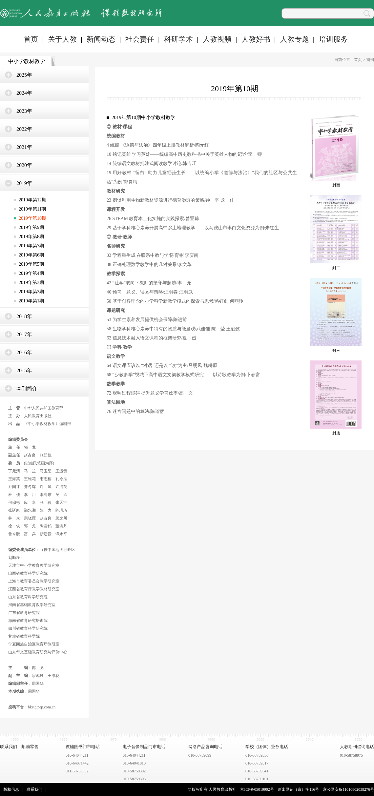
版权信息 (11, 789)
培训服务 (333, 39)
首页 (31, 39)
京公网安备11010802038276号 (348, 789)
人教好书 (255, 39)
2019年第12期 (32, 199)
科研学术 (178, 39)
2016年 (24, 352)
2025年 (24, 75)
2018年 (24, 316)
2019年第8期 (31, 236)
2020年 (24, 165)
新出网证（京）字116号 (298, 789)
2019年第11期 (32, 209)
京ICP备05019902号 (257, 789)
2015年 (24, 370)
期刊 (370, 59)
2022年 (24, 129)
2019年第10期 (32, 218)
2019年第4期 (31, 273)
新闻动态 (101, 39)
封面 (336, 185)
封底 (336, 433)
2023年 (24, 111)
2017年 (24, 334)
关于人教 (62, 39)
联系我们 (8, 746)
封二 (336, 268)
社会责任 (139, 39)
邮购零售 (29, 746)
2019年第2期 (31, 291)
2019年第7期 (31, 245)
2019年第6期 (31, 255)
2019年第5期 (31, 264)
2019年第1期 (31, 300)
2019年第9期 (31, 227)
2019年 (24, 183)
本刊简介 (26, 388)
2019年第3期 (31, 282)
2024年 (24, 93)
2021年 (24, 147)
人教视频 (217, 39)
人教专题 (294, 39)
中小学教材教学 (26, 61)
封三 (336, 350)
